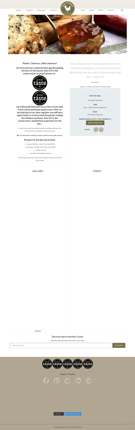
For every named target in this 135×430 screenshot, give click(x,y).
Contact (111, 10)
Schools (53, 10)
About (19, 10)
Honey (91, 10)
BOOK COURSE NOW (95, 123)
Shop (83, 10)
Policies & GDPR (76, 427)
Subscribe (119, 345)
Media (100, 10)
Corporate (41, 10)
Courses (29, 10)
